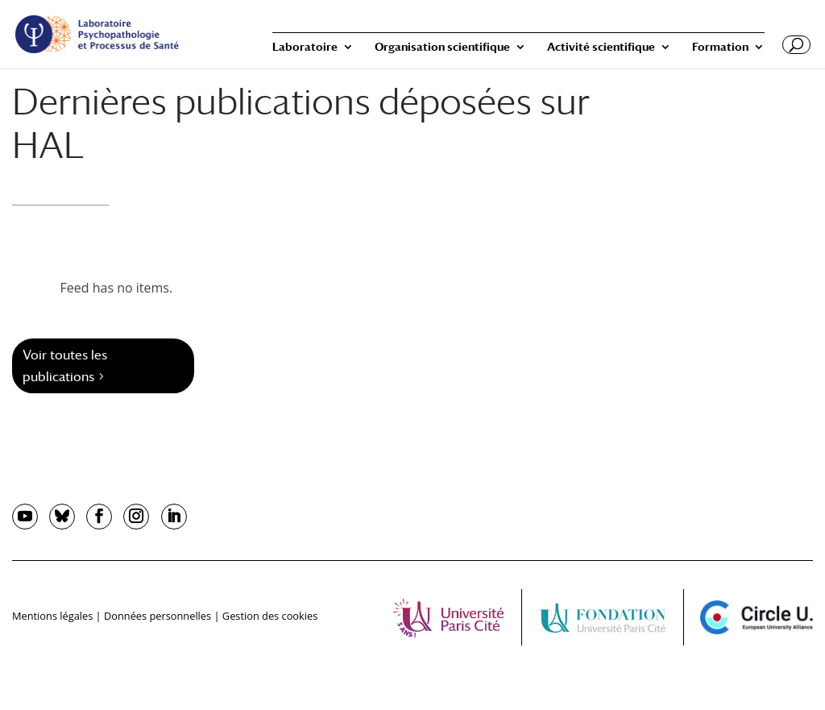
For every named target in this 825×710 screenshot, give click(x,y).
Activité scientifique (601, 47)
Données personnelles (157, 615)
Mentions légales (52, 615)
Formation (720, 47)
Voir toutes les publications (65, 365)
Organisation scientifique (442, 47)
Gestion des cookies (269, 615)
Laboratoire (305, 47)
